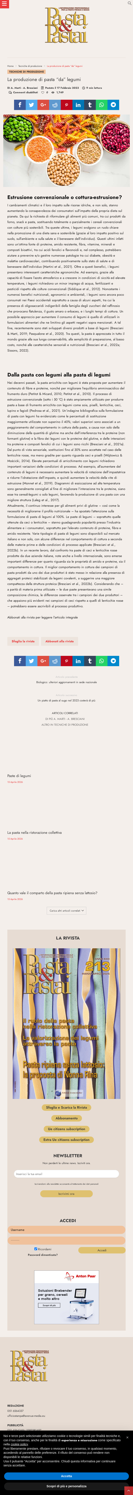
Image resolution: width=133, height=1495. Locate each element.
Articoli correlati (65, 716)
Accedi (102, 1188)
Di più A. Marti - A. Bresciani (65, 722)
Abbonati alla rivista (59, 644)
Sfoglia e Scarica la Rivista (66, 1044)
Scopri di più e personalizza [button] (66, 1486)
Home (10, 66)
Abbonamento (67, 1055)
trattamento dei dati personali (85, 1121)
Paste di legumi (19, 772)
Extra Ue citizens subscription (66, 1077)
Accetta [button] (66, 1476)
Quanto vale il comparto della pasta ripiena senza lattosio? (34, 828)
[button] (127, 1437)
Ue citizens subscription (66, 1066)
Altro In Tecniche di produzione (65, 728)
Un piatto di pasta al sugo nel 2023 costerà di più (66, 700)
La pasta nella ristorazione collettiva (96, 772)
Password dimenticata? (43, 1192)
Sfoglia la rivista (23, 644)
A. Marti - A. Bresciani (24, 88)
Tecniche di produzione (30, 66)
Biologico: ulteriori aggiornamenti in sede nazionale (66, 682)
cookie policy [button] (19, 1444)
